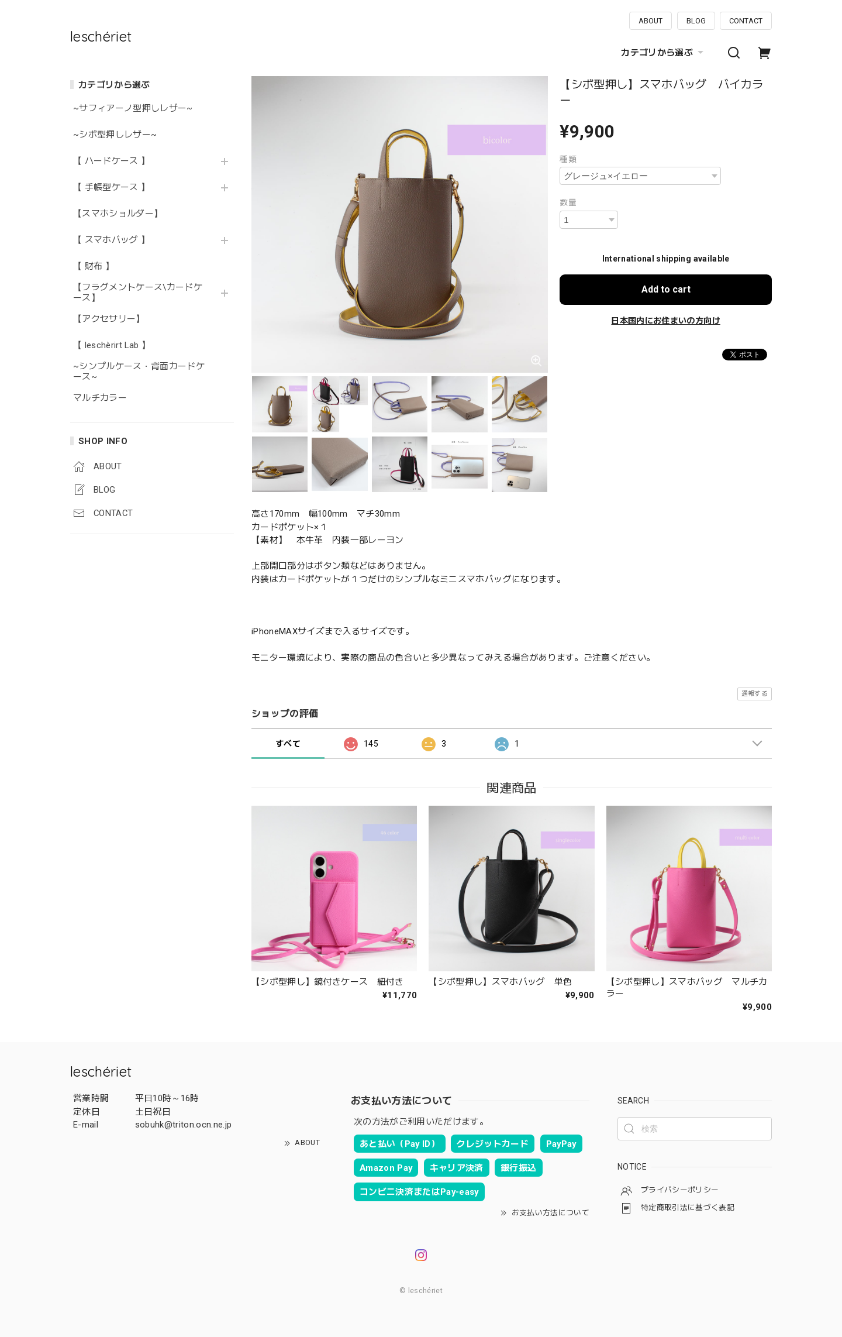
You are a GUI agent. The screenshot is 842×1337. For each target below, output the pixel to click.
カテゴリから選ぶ (663, 53)
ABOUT (650, 20)
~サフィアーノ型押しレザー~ (133, 109)
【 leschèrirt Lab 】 (111, 345)
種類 (568, 159)
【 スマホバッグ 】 (111, 240)
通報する (754, 693)
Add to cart (666, 289)
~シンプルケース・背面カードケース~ (139, 372)
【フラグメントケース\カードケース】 (137, 293)
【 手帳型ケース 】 (116, 188)
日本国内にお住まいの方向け (665, 320)
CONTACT (745, 20)
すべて (288, 743)
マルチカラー (100, 398)
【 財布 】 (93, 266)
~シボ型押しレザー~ (115, 135)
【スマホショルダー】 (118, 214)
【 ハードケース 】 (111, 161)
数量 (568, 202)
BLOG (696, 20)
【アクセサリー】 (109, 319)
